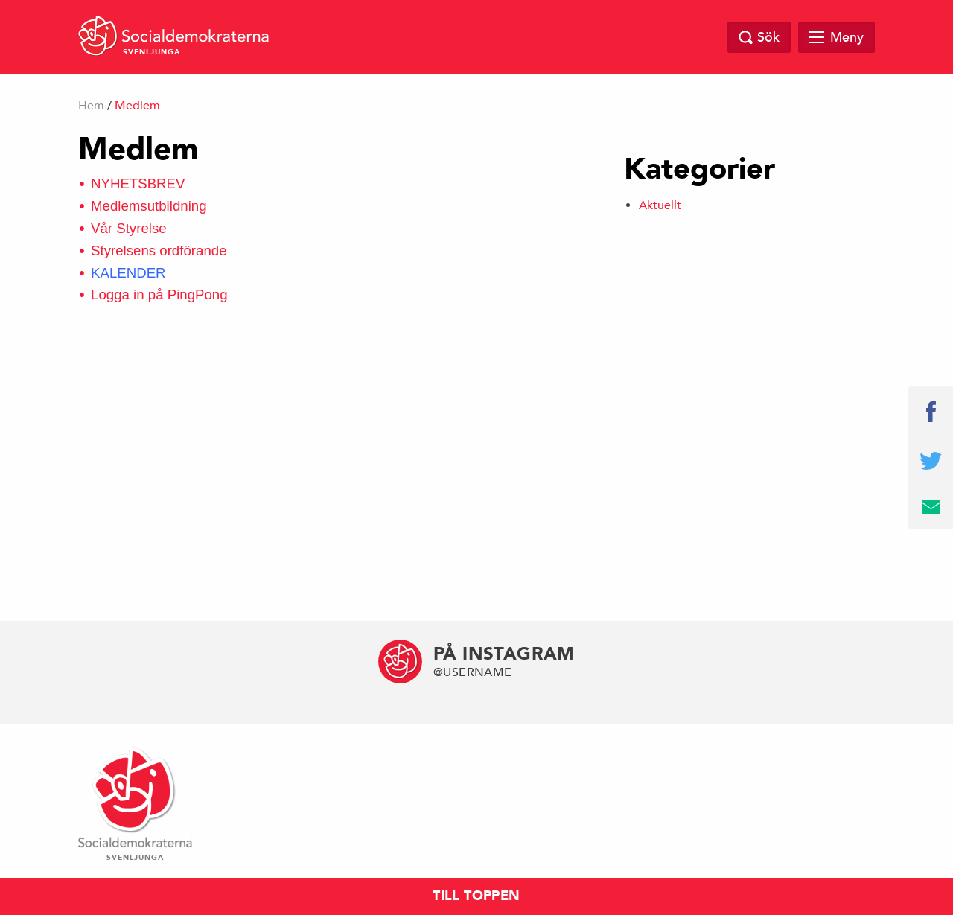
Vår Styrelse (129, 228)
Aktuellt (660, 205)
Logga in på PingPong (159, 294)
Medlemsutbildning (149, 206)
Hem (91, 105)
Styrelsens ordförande (159, 250)
